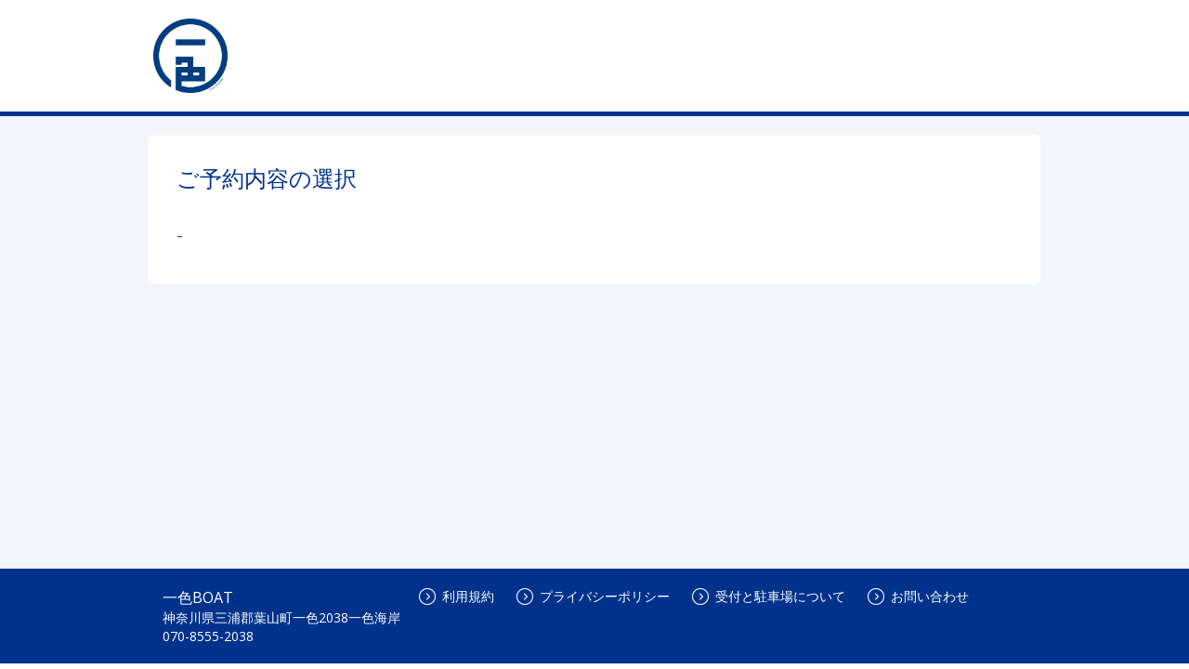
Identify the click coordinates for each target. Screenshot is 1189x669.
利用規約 (456, 596)
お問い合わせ (918, 596)
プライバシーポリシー (593, 596)
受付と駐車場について (768, 596)
